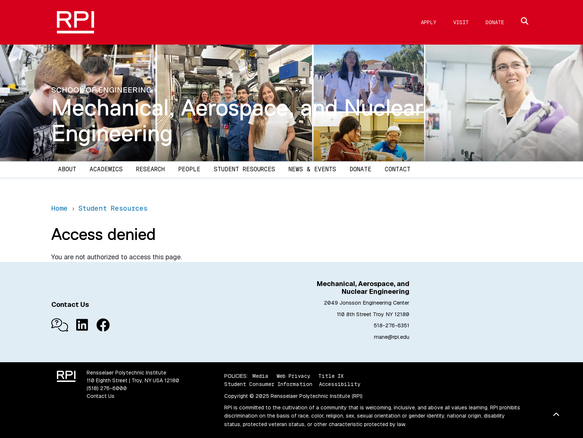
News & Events (312, 169)
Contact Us (101, 396)
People (189, 169)
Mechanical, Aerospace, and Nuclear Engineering (237, 120)
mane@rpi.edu (391, 337)
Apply (429, 22)
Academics (106, 169)
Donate (495, 22)
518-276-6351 (391, 325)
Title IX (331, 376)
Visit (461, 22)
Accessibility (339, 384)
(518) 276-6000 (107, 388)
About (67, 169)
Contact (397, 169)
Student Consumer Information (268, 384)
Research (150, 169)
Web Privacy (293, 376)
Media (260, 376)
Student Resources (244, 169)
